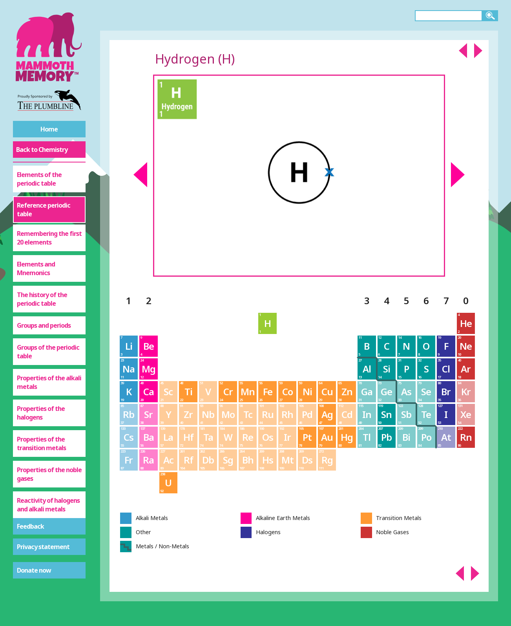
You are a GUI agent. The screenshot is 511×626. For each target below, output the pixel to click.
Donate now (34, 570)
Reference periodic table (43, 209)
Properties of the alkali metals (49, 382)
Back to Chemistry (42, 149)
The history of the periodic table (42, 299)
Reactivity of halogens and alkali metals (48, 504)
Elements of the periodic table (39, 179)
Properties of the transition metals (41, 443)
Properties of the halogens (41, 413)
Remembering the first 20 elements (49, 237)
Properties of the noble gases (49, 474)
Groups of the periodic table (48, 351)
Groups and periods (44, 325)
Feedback (30, 526)
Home (49, 129)
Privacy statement (43, 546)
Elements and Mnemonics (36, 268)
